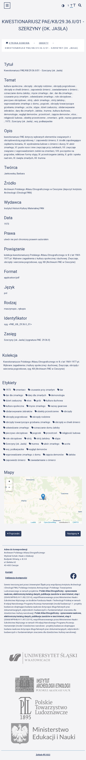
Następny (73, 533)
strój (29, 438)
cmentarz (21, 389)
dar (61, 389)
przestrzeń (51, 433)
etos (29, 400)
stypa (57, 438)
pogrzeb (37, 433)
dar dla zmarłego (14, 395)
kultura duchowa (54, 400)
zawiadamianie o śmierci (43, 460)
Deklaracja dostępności (16, 578)
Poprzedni (13, 533)
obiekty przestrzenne (48, 411)
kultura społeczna (15, 406)
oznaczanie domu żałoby (47, 427)
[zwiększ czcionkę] (74, 5)
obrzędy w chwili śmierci (67, 422)
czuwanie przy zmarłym (43, 389)
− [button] (9, 487)
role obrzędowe (14, 438)
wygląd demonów (38, 449)
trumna (35, 443)
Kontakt (9, 572)
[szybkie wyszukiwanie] (79, 5)
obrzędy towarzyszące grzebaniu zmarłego (28, 422)
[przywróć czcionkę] (71, 6)
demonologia (57, 395)
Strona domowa (17, 43)
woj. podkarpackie (15, 449)
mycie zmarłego (37, 406)
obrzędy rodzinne (41, 416)
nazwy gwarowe (58, 406)
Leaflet (33, 522)
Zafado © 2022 (43, 754)
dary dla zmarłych (37, 395)
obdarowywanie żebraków (19, 411)
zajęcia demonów (54, 454)
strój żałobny (43, 438)
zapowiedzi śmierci (15, 460)
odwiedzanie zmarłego (17, 427)
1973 (8, 389)
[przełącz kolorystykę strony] (63, 6)
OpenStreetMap (50, 522)
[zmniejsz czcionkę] (68, 6)
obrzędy (68, 411)
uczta (67, 443)
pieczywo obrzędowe (17, 433)
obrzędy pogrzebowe (16, 416)
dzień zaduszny (14, 400)
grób (38, 400)
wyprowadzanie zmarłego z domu (23, 454)
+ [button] (9, 481)
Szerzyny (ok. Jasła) (16, 443)
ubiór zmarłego (51, 443)
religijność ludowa (71, 433)
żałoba (72, 454)
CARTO (76, 522)
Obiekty (44, 43)
